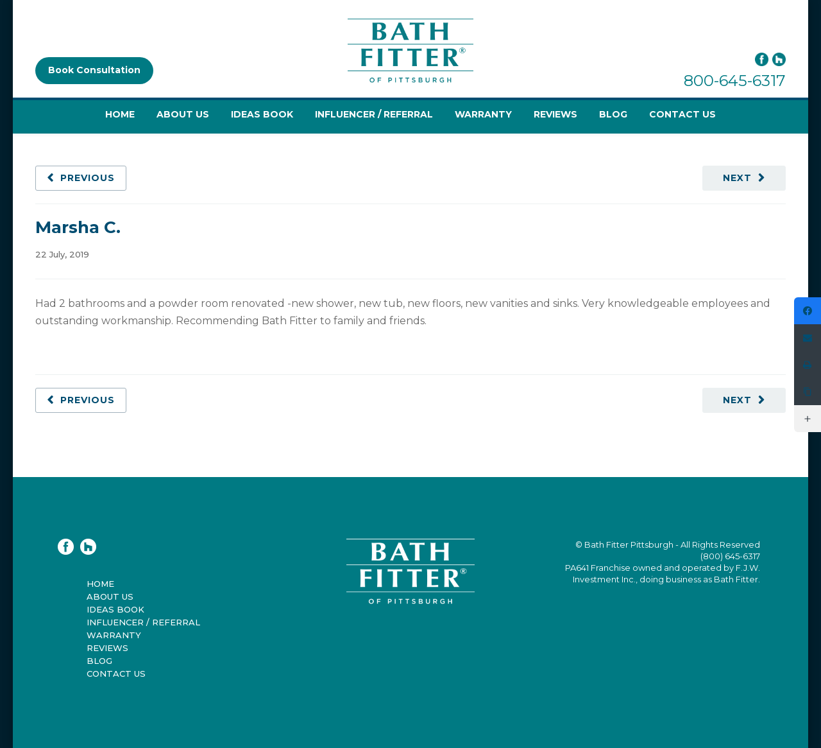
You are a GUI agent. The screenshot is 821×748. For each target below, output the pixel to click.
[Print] (807, 364)
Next (737, 178)
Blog (613, 114)
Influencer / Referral (374, 114)
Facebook (761, 59)
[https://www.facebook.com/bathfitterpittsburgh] (807, 310)
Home (120, 114)
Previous (87, 178)
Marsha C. (78, 227)
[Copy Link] (807, 391)
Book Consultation (94, 70)
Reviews (555, 114)
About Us (183, 114)
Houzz (779, 59)
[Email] (807, 337)
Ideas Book (262, 114)
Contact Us (682, 114)
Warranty (483, 114)
